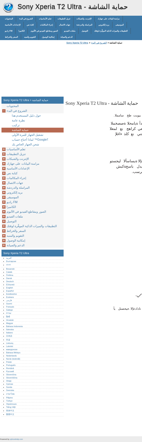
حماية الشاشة (20, 130)
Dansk (9, 278)
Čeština (9, 275)
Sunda (9, 387)
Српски (9, 384)
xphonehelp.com (16, 439)
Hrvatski (9, 320)
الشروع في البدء (26, 19)
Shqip (8, 381)
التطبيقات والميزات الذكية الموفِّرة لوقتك (111, 31)
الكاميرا (21, 31)
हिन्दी (8, 317)
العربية (8, 258)
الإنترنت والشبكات (83, 19)
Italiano (9, 333)
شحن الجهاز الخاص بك (25, 144)
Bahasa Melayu (13, 352)
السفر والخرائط (11, 37)
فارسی (9, 300)
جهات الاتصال (64, 25)
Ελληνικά (10, 284)
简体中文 (10, 410)
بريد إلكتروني (103, 25)
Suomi (9, 303)
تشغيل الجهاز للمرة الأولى (27, 134)
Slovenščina (11, 378)
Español (9, 291)
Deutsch (10, 281)
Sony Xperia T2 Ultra (8, 7)
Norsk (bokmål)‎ (13, 359)
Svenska (10, 390)
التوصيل (85, 31)
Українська (11, 404)
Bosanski (10, 269)
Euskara (10, 297)
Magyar (9, 323)
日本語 (9, 336)
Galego (9, 310)
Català (9, 272)
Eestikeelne (11, 294)
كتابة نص (30, 25)
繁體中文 (10, 414)
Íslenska (10, 329)
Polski (9, 362)
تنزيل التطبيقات (64, 19)
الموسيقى (119, 25)
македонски (11, 349)
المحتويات (9, 19)
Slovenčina (11, 374)
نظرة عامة (18, 120)
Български (11, 261)
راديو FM (8, 31)
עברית (8, 313)
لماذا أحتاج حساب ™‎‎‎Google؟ (30, 139)
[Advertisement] (96, 71)
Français (10, 307)
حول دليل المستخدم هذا (26, 115)
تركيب (16, 125)
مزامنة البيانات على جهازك (109, 19)
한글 (8, 340)
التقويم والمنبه (30, 37)
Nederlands (11, 356)
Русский (10, 371)
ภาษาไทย (10, 394)
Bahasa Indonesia (14, 326)
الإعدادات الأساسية (13, 25)
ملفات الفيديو (69, 31)
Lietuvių (9, 343)
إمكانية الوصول (48, 37)
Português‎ (11, 365)
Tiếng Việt (11, 407)
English (9, 288)
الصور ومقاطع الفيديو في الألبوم (44, 31)
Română (10, 368)
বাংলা (8, 265)
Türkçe (9, 401)
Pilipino (9, 398)
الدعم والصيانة (66, 37)
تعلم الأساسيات (45, 19)
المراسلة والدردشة (84, 25)
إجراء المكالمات (46, 25)
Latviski (9, 346)
